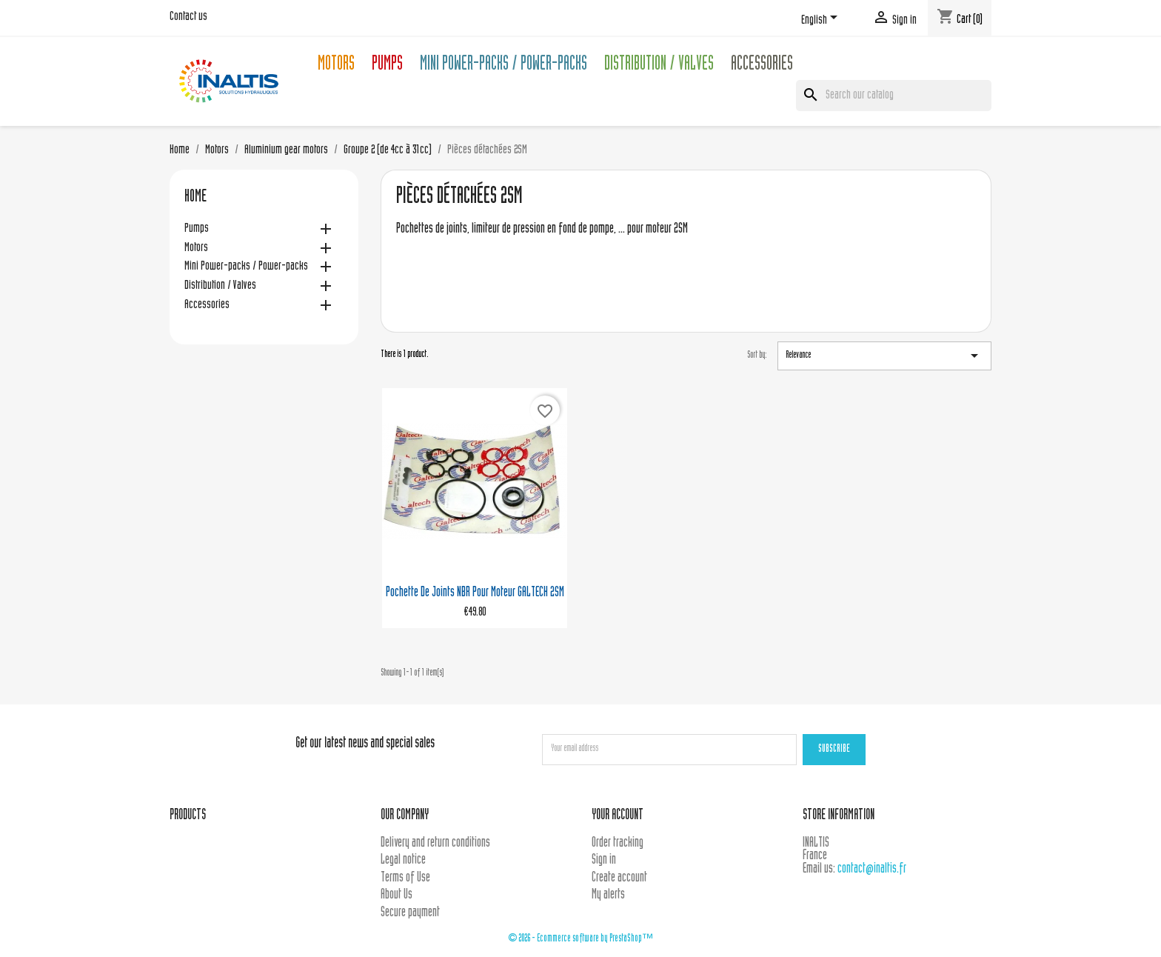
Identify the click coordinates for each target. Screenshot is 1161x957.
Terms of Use (405, 878)
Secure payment (410, 913)
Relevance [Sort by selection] (884, 355)
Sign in (604, 860)
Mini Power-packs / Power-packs (503, 66)
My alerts (608, 895)
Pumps (387, 66)
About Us (396, 895)
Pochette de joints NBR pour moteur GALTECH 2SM (475, 593)
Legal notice (403, 860)
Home (195, 198)
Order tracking (617, 843)
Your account (617, 816)
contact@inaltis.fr (871, 869)
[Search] (893, 95)
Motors (336, 66)
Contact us (188, 17)
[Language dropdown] (822, 20)
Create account (619, 878)
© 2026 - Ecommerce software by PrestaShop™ (580, 938)
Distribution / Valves (659, 66)
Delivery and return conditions (435, 843)
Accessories (762, 66)
